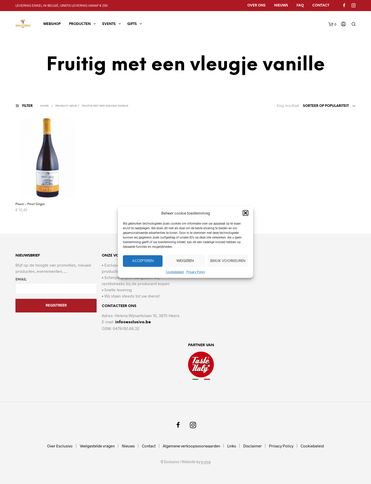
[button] (245, 213)
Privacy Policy (195, 272)
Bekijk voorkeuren (227, 260)
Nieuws (281, 5)
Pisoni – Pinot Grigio (30, 204)
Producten (80, 24)
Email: (21, 279)
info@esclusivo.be (133, 322)
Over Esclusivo (60, 446)
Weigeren (185, 260)
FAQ (300, 5)
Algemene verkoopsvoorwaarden (191, 446)
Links (231, 446)
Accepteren (143, 260)
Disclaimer (252, 446)
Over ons (256, 5)
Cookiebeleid (175, 272)
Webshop (52, 24)
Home (44, 106)
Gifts (132, 24)
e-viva (205, 462)
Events (109, 24)
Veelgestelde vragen (97, 446)
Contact (320, 5)
